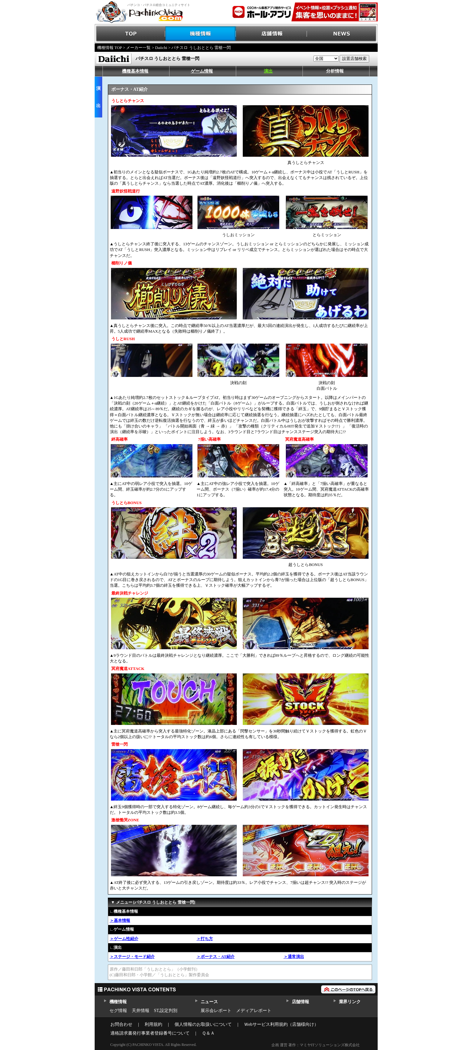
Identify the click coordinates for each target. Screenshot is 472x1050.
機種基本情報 (135, 71)
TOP (130, 34)
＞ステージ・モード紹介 (132, 956)
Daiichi (161, 47)
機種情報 (200, 34)
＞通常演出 (294, 956)
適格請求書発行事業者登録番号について (150, 1033)
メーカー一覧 (138, 47)
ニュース (209, 1001)
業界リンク (350, 1001)
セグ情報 (118, 1010)
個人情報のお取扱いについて (203, 1024)
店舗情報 (271, 34)
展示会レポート (216, 1010)
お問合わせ (121, 1024)
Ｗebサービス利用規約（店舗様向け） (281, 1024)
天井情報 (140, 1010)
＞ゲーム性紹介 (124, 938)
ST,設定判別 (166, 1010)
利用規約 (153, 1024)
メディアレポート (253, 1010)
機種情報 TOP (109, 47)
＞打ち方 (205, 938)
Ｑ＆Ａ (208, 1033)
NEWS (342, 34)
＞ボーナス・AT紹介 (216, 956)
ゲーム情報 (202, 71)
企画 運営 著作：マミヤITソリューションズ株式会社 (315, 1045)
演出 (268, 71)
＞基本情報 (120, 920)
